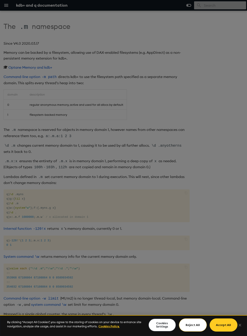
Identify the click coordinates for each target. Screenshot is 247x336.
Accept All (223, 325)
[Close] (240, 325)
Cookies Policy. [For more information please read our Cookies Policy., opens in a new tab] (109, 326)
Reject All (193, 325)
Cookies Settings (162, 324)
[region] (123, 325)
